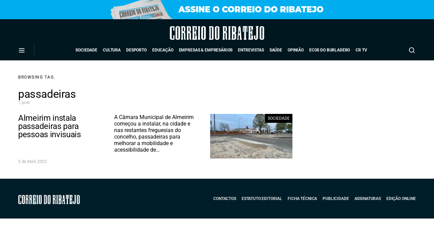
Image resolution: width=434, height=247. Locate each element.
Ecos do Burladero (329, 50)
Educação (162, 50)
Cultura (112, 50)
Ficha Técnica (302, 198)
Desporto (136, 50)
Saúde (275, 50)
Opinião (296, 50)
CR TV (361, 50)
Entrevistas (251, 50)
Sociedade (86, 50)
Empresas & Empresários (206, 50)
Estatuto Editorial (262, 198)
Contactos (224, 198)
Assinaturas (367, 198)
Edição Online (401, 198)
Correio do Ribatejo (198, 33)
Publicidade (336, 198)
